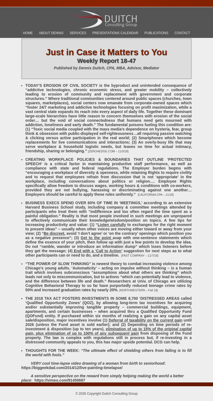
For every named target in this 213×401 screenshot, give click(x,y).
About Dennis (51, 33)
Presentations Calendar (115, 33)
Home (28, 33)
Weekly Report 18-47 (106, 60)
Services (78, 33)
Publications (156, 33)
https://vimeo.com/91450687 (59, 380)
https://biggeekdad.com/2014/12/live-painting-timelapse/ (71, 368)
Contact (182, 33)
